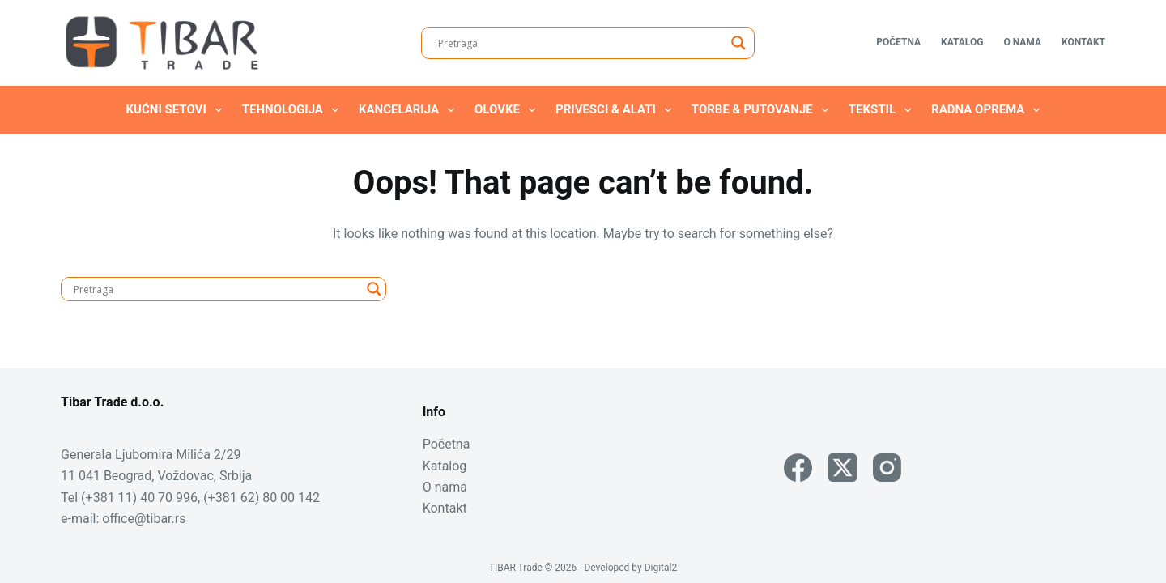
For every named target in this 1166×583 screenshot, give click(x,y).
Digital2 (661, 567)
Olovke (508, 110)
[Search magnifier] (738, 43)
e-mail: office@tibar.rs (123, 518)
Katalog (962, 42)
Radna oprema (988, 110)
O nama (1022, 42)
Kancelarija (410, 110)
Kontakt (1083, 42)
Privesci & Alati (616, 110)
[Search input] (580, 43)
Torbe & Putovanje (763, 110)
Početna (898, 42)
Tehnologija (293, 110)
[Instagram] (887, 467)
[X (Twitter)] (842, 467)
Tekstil (883, 110)
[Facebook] (798, 467)
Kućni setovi (177, 110)
